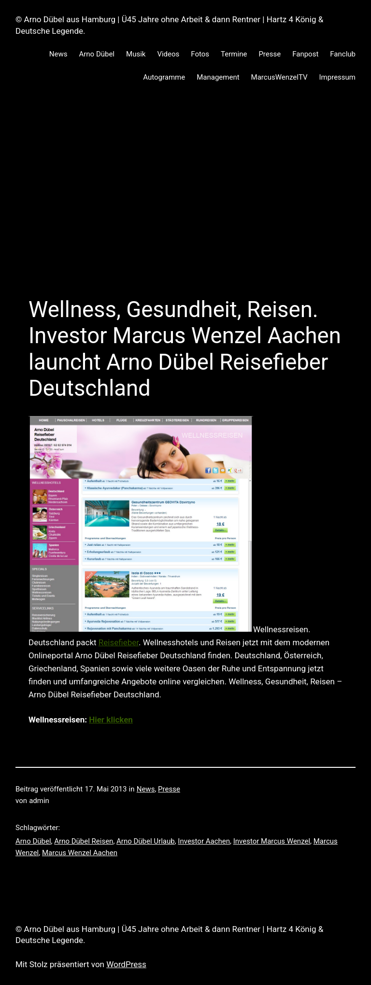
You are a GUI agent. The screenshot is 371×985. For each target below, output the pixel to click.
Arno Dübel (33, 841)
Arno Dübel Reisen (83, 841)
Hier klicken (111, 719)
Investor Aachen (204, 841)
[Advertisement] (185, 199)
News (146, 789)
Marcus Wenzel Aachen (79, 852)
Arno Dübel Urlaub (145, 841)
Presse (169, 789)
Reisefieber (119, 642)
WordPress (126, 964)
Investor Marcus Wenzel (271, 841)
